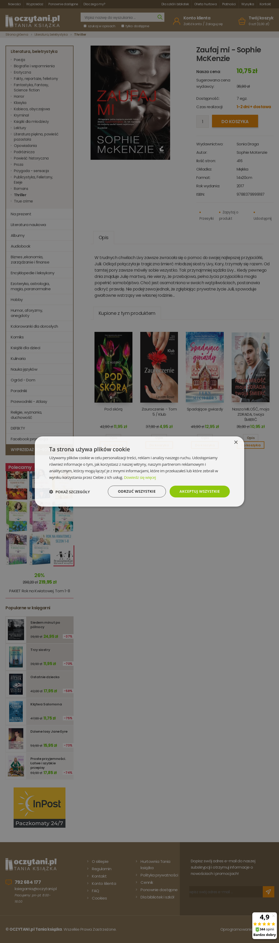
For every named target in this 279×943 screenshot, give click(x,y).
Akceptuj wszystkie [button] (200, 491)
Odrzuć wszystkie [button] (137, 491)
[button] (69, 491)
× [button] (236, 443)
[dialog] (139, 471)
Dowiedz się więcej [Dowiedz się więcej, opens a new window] (140, 477)
